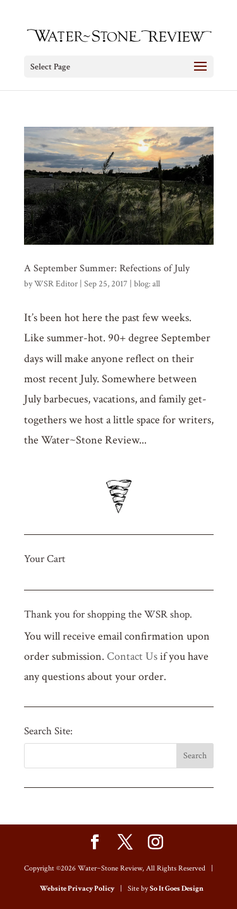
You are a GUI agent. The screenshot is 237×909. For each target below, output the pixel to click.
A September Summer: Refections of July (107, 268)
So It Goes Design (177, 888)
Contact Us (132, 656)
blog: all (147, 284)
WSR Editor (56, 284)
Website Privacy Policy (77, 888)
